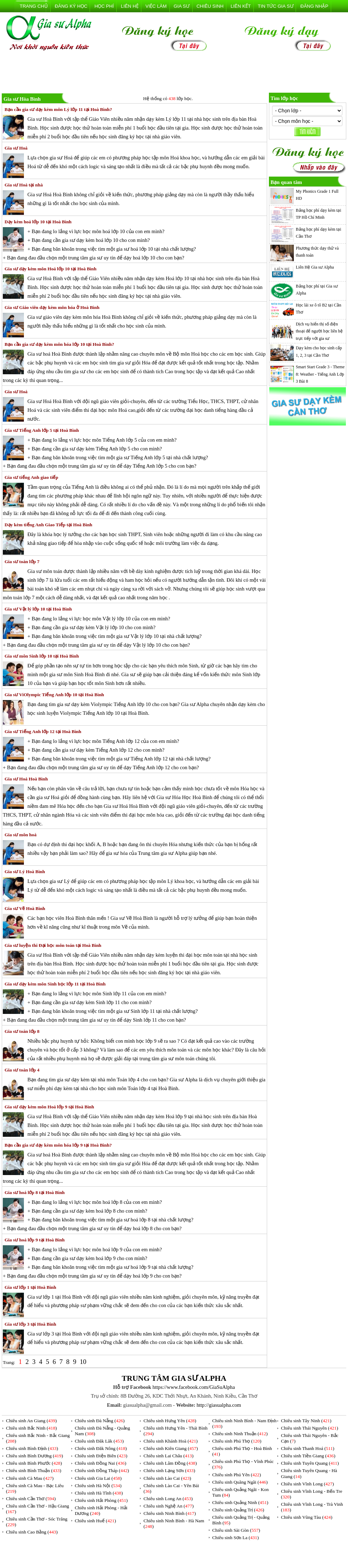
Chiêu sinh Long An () (168, 1498)
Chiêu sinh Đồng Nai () (100, 1463)
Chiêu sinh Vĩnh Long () (307, 1483)
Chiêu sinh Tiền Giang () (308, 1455)
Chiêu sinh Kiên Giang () (170, 1448)
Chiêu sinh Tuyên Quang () (310, 1463)
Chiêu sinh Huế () (95, 1520)
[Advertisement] (174, 73)
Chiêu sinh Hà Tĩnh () (99, 1493)
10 (83, 1361)
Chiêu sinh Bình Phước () (34, 1463)
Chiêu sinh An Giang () (31, 1420)
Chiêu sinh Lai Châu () (168, 1455)
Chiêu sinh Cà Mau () (30, 1478)
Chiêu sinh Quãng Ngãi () (240, 1482)
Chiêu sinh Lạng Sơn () (169, 1470)
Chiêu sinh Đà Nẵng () (100, 1420)
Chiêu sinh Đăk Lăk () (99, 1441)
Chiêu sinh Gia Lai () (98, 1478)
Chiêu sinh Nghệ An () (168, 1506)
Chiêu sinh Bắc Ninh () (31, 1428)
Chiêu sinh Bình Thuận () (33, 1470)
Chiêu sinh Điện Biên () (101, 1455)
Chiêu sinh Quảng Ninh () (240, 1502)
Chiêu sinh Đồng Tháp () (102, 1470)
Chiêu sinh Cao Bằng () (32, 1532)
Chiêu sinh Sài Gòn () (236, 1530)
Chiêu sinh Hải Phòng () (101, 1500)
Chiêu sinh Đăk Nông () (101, 1448)
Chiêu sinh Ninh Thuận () (240, 1433)
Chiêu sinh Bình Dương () (34, 1455)
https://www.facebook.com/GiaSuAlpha (194, 1387)
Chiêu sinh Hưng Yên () (169, 1420)
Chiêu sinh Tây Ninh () (306, 1420)
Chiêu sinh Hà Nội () (98, 1485)
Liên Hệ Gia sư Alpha (315, 267)
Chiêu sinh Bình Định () (32, 1448)
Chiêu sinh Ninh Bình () (169, 1513)
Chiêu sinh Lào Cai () (167, 1478)
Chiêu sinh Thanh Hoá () (307, 1448)
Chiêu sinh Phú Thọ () (237, 1441)
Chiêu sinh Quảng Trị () (238, 1509)
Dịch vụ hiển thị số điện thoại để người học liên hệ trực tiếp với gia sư (319, 331)
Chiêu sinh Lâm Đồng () (170, 1463)
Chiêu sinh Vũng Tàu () (306, 1517)
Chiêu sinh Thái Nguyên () (309, 1428)
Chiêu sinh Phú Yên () (236, 1474)
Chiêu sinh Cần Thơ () (31, 1498)
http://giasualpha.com (218, 1405)
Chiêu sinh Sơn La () (235, 1537)
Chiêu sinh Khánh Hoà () (170, 1441)
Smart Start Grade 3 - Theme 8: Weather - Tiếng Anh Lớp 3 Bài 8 (320, 374)
